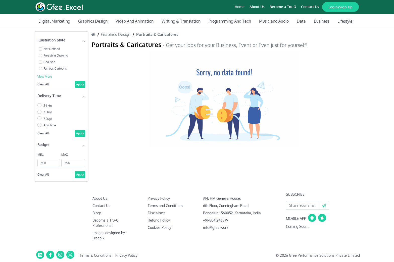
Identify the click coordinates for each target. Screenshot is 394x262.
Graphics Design (93, 21)
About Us (257, 7)
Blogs (97, 213)
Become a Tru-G (283, 7)
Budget (43, 144)
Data (301, 21)
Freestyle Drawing (55, 55)
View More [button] (44, 76)
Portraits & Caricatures (157, 34)
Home (239, 7)
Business (321, 21)
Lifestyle (345, 21)
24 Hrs (48, 106)
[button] (324, 205)
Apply (80, 84)
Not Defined (51, 49)
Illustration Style (51, 40)
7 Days (48, 119)
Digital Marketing (54, 21)
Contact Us (310, 7)
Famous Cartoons (55, 68)
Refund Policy (159, 220)
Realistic (49, 62)
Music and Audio (274, 21)
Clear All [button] (43, 84)
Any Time (49, 125)
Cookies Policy (159, 227)
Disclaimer (156, 213)
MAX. (65, 154)
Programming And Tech (230, 21)
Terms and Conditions (165, 205)
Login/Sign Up (340, 7)
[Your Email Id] (302, 205)
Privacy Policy (159, 198)
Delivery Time (49, 95)
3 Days (48, 112)
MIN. (40, 154)
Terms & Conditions (95, 255)
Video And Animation (135, 21)
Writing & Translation (181, 21)
